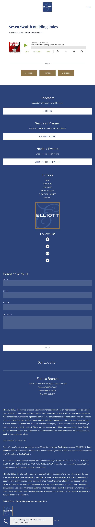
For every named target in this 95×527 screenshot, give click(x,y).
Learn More (47, 136)
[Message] (47, 322)
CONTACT (48, 197)
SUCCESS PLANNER (47, 194)
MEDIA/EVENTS (47, 190)
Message (7, 315)
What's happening (47, 161)
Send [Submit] (47, 347)
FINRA (78, 447)
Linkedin (66, 73)
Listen (47, 110)
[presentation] (22, 337)
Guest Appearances (34, 32)
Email (6, 291)
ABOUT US (47, 183)
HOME (47, 180)
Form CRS (22, 440)
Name (5, 279)
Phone (6, 303)
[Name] (47, 283)
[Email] (47, 295)
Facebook (29, 73)
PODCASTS (47, 187)
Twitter (48, 73)
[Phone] (47, 307)
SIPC (84, 447)
